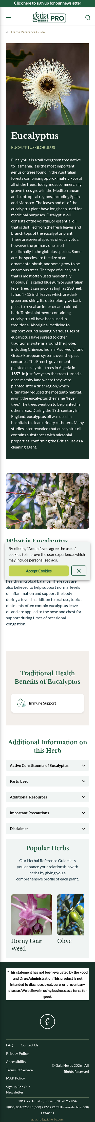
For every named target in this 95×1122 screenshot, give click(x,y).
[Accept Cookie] (39, 570)
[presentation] (78, 570)
